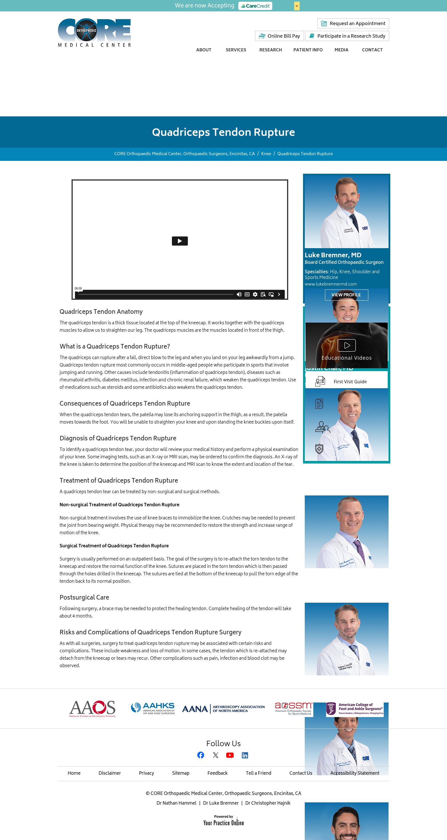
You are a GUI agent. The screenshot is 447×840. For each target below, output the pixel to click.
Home (74, 774)
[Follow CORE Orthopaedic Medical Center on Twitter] (216, 756)
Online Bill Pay (284, 37)
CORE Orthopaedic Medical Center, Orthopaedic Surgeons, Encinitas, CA (184, 154)
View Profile (346, 295)
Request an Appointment (357, 24)
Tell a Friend (258, 774)
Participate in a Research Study (351, 37)
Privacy (146, 774)
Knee (266, 154)
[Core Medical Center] (94, 32)
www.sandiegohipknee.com (332, 491)
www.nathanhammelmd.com (333, 598)
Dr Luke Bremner (221, 803)
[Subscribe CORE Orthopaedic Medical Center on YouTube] (231, 756)
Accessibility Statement (354, 774)
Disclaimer (110, 774)
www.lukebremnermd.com (331, 284)
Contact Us (300, 774)
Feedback (218, 774)
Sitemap (181, 774)
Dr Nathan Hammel (176, 803)
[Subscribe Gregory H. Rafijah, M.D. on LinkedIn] (245, 756)
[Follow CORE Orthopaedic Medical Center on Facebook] (202, 756)
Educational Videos (347, 357)
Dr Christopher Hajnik (267, 803)
